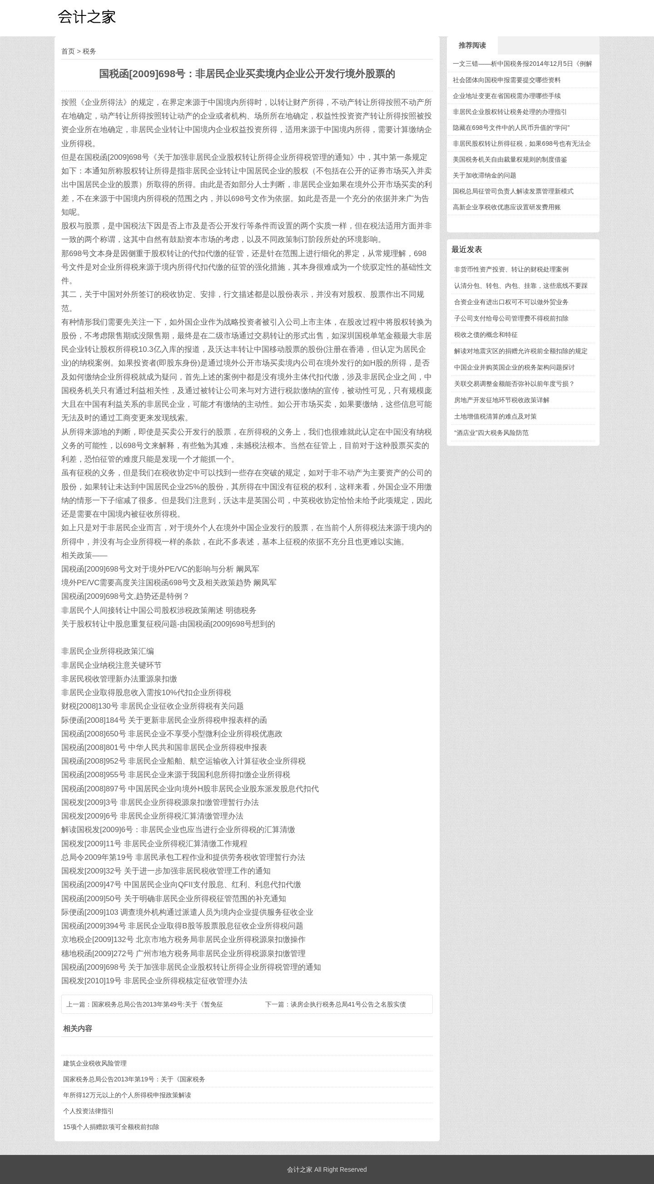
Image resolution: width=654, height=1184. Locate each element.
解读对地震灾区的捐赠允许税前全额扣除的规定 (521, 351)
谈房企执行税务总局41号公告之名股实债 (348, 1004)
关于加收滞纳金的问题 (484, 175)
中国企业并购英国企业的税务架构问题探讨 (514, 367)
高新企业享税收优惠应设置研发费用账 (507, 207)
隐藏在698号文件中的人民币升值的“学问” (511, 127)
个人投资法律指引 (88, 1111)
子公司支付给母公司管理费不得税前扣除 (511, 318)
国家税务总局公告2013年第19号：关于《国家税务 (134, 1079)
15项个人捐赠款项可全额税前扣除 (111, 1126)
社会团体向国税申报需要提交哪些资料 (507, 80)
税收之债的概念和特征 (486, 334)
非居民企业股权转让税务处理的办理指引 (510, 111)
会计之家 (299, 1169)
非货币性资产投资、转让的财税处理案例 (511, 269)
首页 (68, 51)
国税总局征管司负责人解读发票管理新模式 (513, 191)
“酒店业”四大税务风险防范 (491, 432)
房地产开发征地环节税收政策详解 (502, 400)
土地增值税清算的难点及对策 (495, 416)
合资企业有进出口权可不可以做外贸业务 (511, 302)
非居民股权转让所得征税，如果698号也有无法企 (521, 143)
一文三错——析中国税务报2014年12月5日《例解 (522, 63)
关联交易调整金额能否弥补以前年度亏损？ (514, 383)
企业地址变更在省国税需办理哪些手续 (507, 95)
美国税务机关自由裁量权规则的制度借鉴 (510, 159)
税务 (89, 51)
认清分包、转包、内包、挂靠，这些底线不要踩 (521, 285)
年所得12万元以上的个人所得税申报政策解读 (127, 1095)
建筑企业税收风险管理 (95, 1063)
